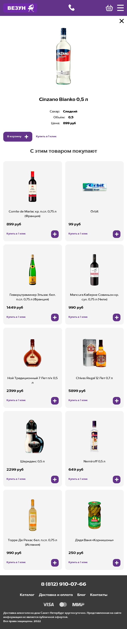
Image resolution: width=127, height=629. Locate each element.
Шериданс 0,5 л (32, 461)
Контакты (98, 595)
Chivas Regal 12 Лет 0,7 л (94, 378)
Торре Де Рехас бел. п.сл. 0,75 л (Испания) (32, 542)
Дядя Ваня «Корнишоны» (94, 540)
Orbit (94, 211)
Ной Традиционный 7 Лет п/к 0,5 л (32, 380)
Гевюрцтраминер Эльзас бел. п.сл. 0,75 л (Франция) (33, 297)
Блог (81, 595)
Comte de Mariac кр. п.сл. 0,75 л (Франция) (33, 214)
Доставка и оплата (56, 595)
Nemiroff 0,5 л (94, 461)
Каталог (27, 595)
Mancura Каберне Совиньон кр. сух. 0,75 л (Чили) (94, 297)
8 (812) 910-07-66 (63, 584)
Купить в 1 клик (46, 136)
